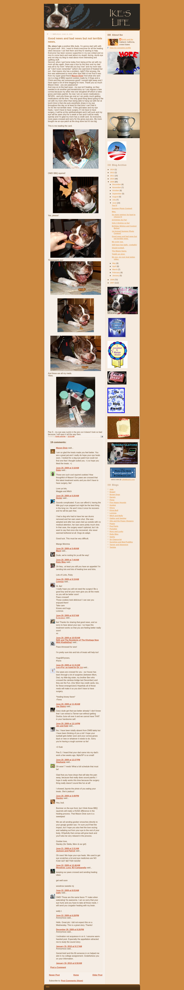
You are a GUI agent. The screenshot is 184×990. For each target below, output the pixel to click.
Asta (111, 489)
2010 (112, 179)
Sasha (112, 537)
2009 (112, 182)
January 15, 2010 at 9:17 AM (69, 946)
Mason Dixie (77, 76)
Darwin (113, 497)
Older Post (97, 975)
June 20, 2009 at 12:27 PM (68, 760)
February (116, 273)
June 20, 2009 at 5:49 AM (67, 548)
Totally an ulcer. (118, 254)
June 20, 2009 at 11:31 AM (68, 665)
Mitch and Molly (116, 516)
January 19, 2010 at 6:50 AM (69, 963)
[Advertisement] (123, 93)
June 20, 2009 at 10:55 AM (68, 638)
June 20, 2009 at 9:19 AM (67, 579)
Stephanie (61, 762)
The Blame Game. (119, 251)
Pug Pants (114, 526)
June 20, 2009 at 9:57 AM (67, 615)
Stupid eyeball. (118, 248)
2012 (112, 173)
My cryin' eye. (117, 242)
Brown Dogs (115, 495)
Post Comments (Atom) (72, 981)
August (115, 197)
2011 (112, 176)
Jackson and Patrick (65, 851)
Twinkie (113, 547)
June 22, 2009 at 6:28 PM (67, 915)
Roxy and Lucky (116, 532)
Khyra (112, 508)
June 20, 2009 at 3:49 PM (67, 796)
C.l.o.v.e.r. (60, 618)
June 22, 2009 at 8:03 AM (67, 890)
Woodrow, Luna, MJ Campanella (71, 868)
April (114, 266)
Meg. (114, 212)
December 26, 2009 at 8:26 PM (70, 929)
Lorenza (60, 582)
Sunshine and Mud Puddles (121, 542)
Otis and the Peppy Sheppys (122, 521)
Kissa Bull (114, 510)
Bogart (112, 492)
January (116, 276)
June (114, 203)
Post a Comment (58, 967)
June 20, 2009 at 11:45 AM (68, 704)
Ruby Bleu (61, 562)
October (116, 190)
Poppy (112, 524)
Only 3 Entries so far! (121, 223)
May (114, 263)
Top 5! (114, 205)
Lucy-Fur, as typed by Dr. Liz (69, 667)
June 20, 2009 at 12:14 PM (68, 724)
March (115, 269)
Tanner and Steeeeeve (119, 545)
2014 (112, 169)
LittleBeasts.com (128, 480)
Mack (58, 551)
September (117, 194)
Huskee (113, 505)
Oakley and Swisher (118, 518)
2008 (112, 280)
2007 (112, 283)
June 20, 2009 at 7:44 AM (67, 560)
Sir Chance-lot (116, 539)
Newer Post (54, 975)
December (116, 184)
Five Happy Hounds (118, 503)
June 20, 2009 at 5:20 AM (67, 496)
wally (58, 893)
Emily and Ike (127, 39)
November (117, 187)
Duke (58, 470)
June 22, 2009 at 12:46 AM (68, 865)
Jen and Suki (62, 726)
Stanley (59, 798)
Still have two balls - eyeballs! (124, 245)
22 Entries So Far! (119, 220)
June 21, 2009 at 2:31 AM (67, 848)
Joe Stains (61, 706)
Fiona (112, 500)
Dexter (59, 498)
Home (76, 975)
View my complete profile (120, 48)
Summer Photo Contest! (122, 208)
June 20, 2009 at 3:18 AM (67, 468)
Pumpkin (113, 529)
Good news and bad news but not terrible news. (124, 237)
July (114, 200)
